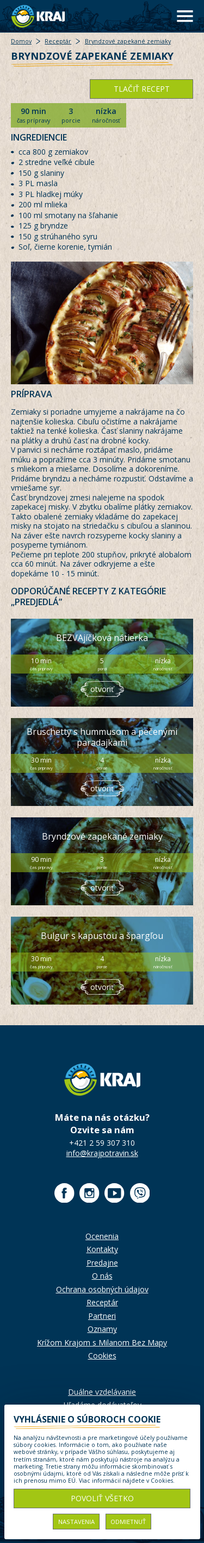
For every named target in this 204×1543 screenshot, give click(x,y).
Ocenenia (102, 1236)
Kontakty (102, 1249)
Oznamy (102, 1329)
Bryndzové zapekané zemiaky (128, 41)
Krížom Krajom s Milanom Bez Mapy (102, 1342)
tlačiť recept (142, 89)
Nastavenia (76, 1521)
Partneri (102, 1316)
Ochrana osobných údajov (102, 1289)
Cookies (102, 1355)
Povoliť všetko (102, 1498)
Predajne (102, 1263)
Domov (21, 41)
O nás (102, 1276)
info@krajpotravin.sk (102, 1153)
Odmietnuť (128, 1521)
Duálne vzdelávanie (102, 1392)
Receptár (58, 41)
